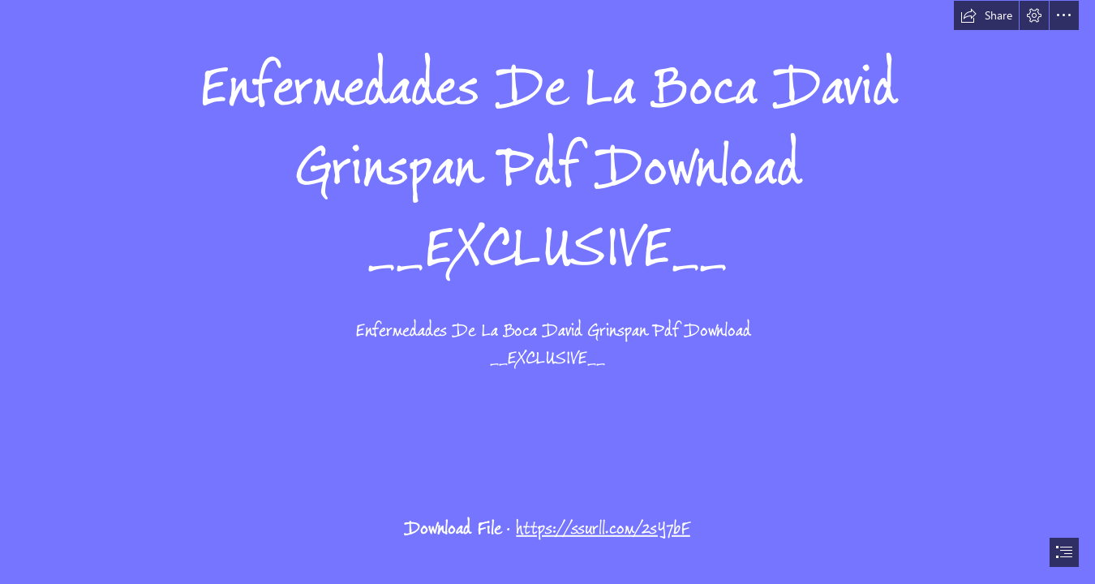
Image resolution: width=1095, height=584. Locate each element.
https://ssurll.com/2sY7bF (602, 528)
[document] (547, 292)
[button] (986, 15)
